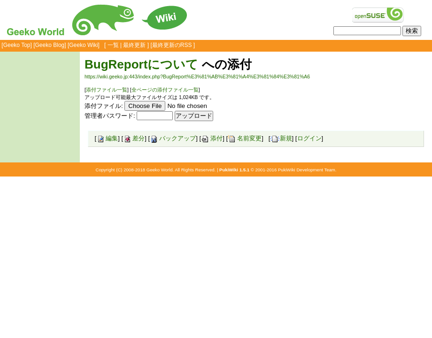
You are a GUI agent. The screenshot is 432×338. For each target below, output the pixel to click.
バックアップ (173, 138)
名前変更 (245, 138)
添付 (212, 138)
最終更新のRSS (172, 45)
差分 (134, 138)
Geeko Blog (50, 45)
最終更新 (134, 45)
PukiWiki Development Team (306, 169)
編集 (107, 138)
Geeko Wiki (83, 45)
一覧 (113, 45)
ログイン (309, 138)
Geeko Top (17, 45)
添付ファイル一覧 (106, 89)
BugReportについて (141, 64)
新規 (281, 138)
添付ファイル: (104, 105)
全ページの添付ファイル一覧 (165, 89)
